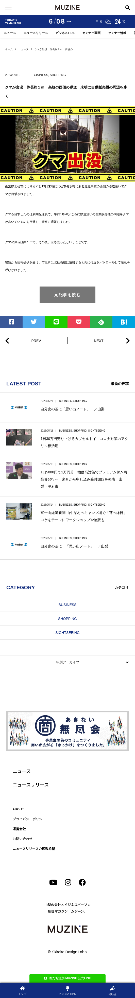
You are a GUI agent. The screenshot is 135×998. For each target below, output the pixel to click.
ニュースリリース (36, 33)
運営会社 (19, 828)
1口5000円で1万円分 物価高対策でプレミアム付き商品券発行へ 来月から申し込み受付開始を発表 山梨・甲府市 (84, 479)
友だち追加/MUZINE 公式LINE (67, 978)
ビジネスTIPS (65, 33)
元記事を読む (67, 295)
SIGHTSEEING (96, 430)
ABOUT (18, 809)
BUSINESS (40, 75)
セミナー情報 (117, 33)
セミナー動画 (91, 33)
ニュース (10, 33)
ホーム (9, 49)
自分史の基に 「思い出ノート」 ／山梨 (74, 546)
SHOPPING (58, 75)
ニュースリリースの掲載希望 (34, 848)
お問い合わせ (22, 838)
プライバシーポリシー (29, 818)
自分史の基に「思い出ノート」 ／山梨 (73, 409)
